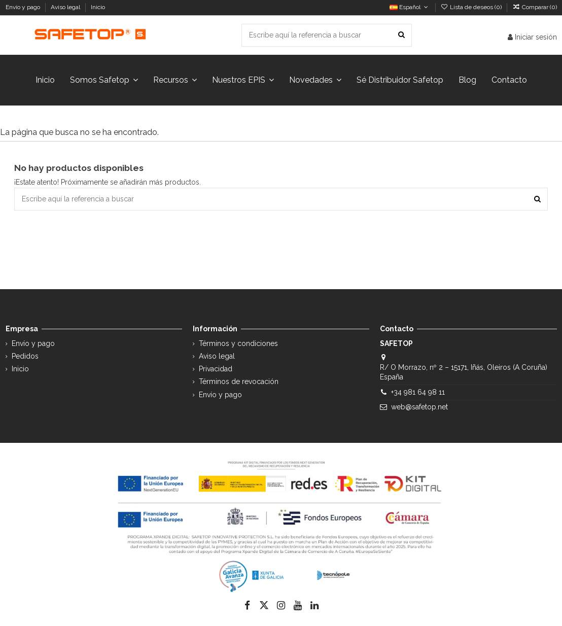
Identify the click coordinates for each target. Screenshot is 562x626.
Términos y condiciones (238, 343)
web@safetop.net (419, 407)
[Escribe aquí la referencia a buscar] (401, 35)
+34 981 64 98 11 (418, 392)
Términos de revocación (238, 381)
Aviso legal (66, 7)
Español (410, 7)
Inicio (98, 7)
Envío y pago (24, 7)
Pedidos (25, 356)
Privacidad (215, 369)
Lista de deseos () (472, 7)
